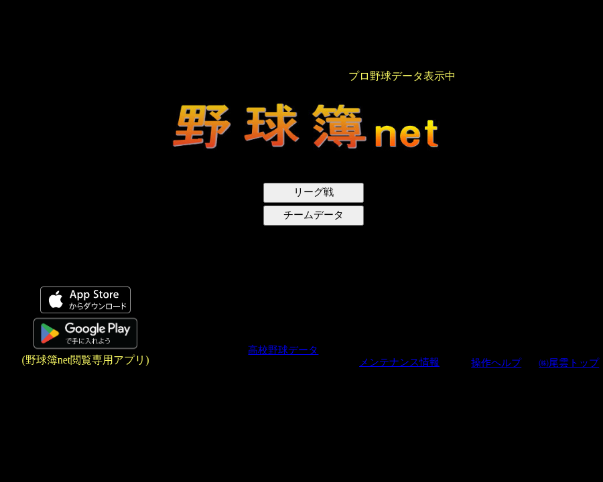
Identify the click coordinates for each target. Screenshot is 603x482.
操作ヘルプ (496, 362)
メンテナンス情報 (399, 362)
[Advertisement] (76, 205)
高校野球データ (283, 350)
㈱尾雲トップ (569, 362)
